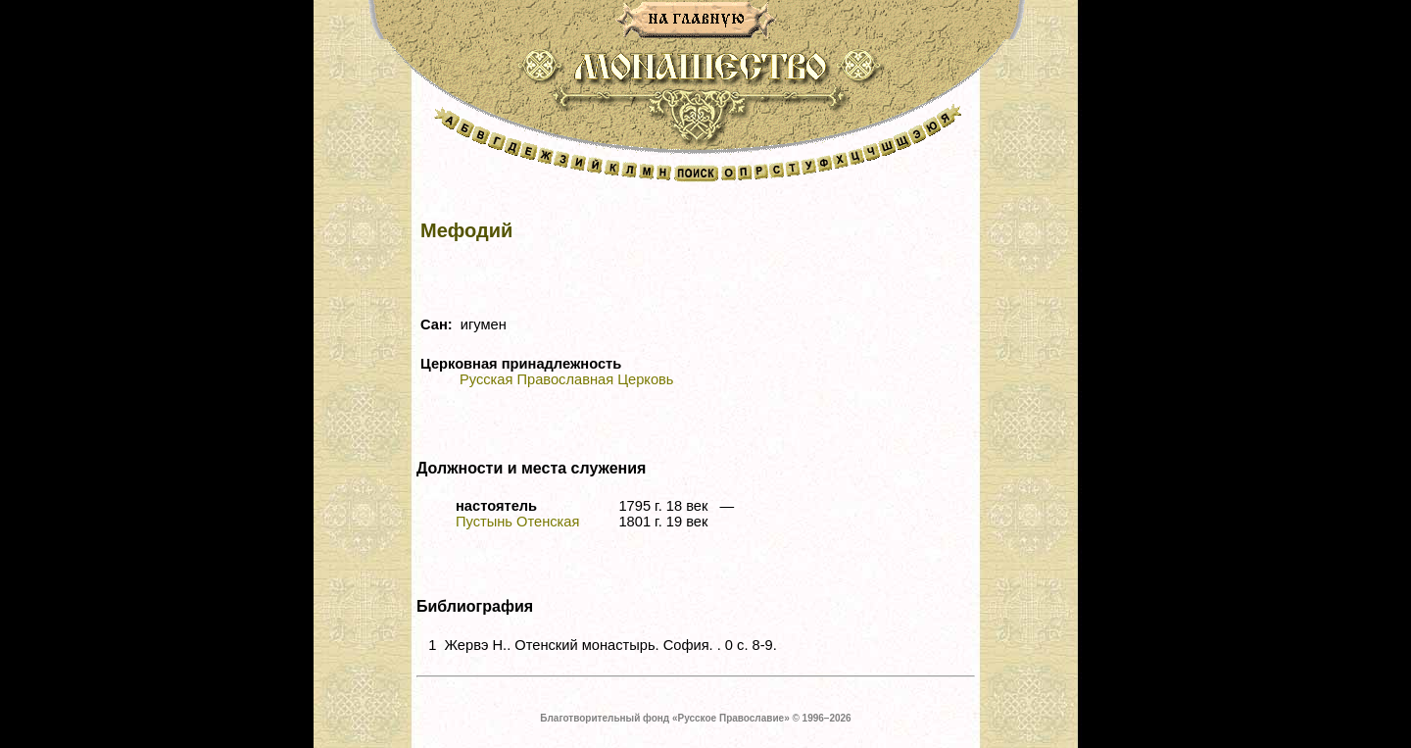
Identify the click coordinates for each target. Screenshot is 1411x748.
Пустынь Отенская (517, 521)
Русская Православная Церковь (566, 379)
